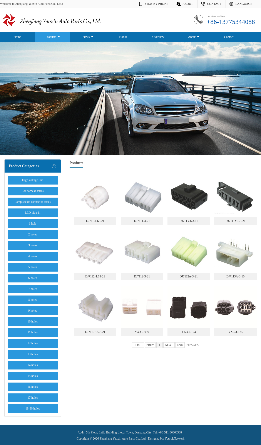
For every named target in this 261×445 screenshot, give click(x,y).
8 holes (32, 299)
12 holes (32, 343)
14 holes (32, 365)
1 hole (33, 223)
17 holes (32, 397)
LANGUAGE (243, 3)
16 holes (32, 386)
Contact (229, 37)
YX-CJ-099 (142, 332)
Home (17, 37)
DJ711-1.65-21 (95, 221)
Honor (123, 37)
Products (53, 37)
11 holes (33, 332)
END (180, 345)
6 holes (32, 278)
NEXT (169, 345)
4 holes (32, 256)
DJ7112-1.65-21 (95, 276)
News (88, 37)
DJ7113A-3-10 (235, 276)
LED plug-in (32, 212)
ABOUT (187, 3)
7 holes (32, 289)
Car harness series (33, 191)
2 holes (32, 234)
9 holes (32, 310)
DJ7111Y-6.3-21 (236, 221)
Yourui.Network (174, 438)
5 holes (32, 267)
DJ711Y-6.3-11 (188, 221)
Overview (158, 37)
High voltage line (32, 180)
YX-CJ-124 (189, 332)
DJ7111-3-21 (142, 221)
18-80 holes (32, 408)
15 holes (32, 376)
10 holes (32, 321)
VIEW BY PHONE (156, 3)
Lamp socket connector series (33, 201)
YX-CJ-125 (235, 332)
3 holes (32, 245)
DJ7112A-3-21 (189, 276)
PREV (150, 345)
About (193, 37)
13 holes (32, 354)
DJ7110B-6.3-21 (95, 332)
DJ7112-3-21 (142, 276)
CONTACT (214, 3)
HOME (138, 345)
